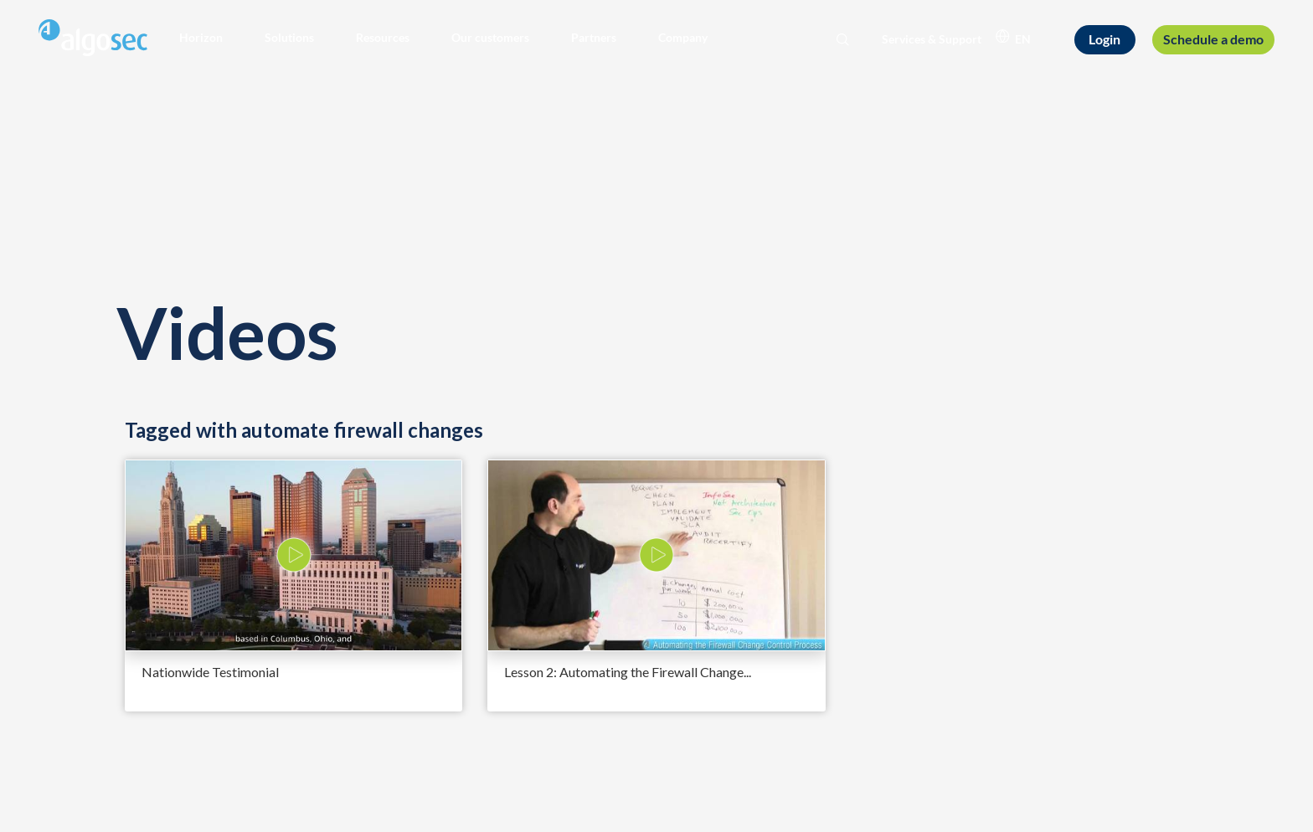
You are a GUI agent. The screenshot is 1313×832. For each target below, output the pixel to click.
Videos (226, 332)
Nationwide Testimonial (210, 672)
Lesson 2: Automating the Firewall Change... (627, 672)
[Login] (1105, 39)
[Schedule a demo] (1213, 39)
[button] (201, 37)
